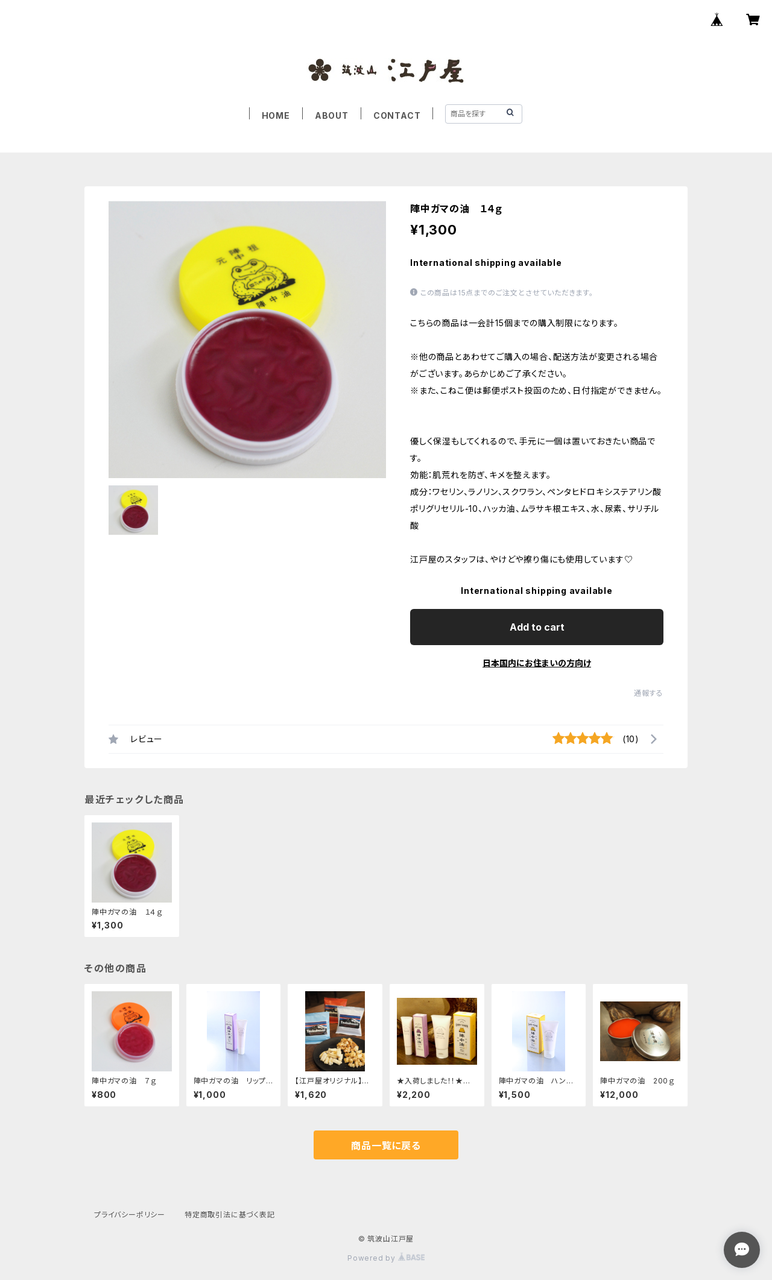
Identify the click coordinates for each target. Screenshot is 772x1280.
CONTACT (397, 115)
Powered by (386, 1258)
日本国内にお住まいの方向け (536, 663)
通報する (648, 693)
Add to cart (537, 627)
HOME (276, 115)
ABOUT (332, 115)
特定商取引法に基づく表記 (230, 1214)
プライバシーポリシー (129, 1214)
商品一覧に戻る (386, 1146)
